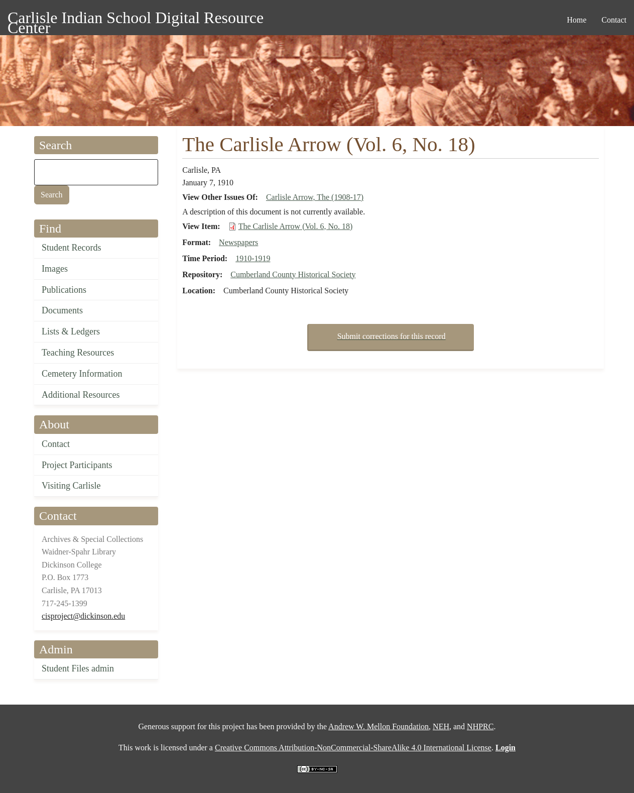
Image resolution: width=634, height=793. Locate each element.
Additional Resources (80, 395)
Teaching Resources (78, 353)
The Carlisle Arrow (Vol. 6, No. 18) (295, 226)
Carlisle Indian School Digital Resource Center (136, 19)
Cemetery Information (82, 374)
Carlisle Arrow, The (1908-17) (314, 197)
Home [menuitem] (576, 20)
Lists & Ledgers (71, 331)
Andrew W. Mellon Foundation (378, 726)
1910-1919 (252, 258)
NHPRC (480, 726)
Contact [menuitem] (613, 20)
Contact (56, 444)
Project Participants (77, 465)
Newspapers (238, 242)
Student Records (71, 248)
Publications (64, 290)
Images (55, 269)
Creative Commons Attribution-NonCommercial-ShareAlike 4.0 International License (353, 747)
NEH (441, 726)
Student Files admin (78, 668)
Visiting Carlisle (71, 486)
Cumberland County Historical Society (292, 274)
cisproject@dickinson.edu (83, 616)
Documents (62, 310)
